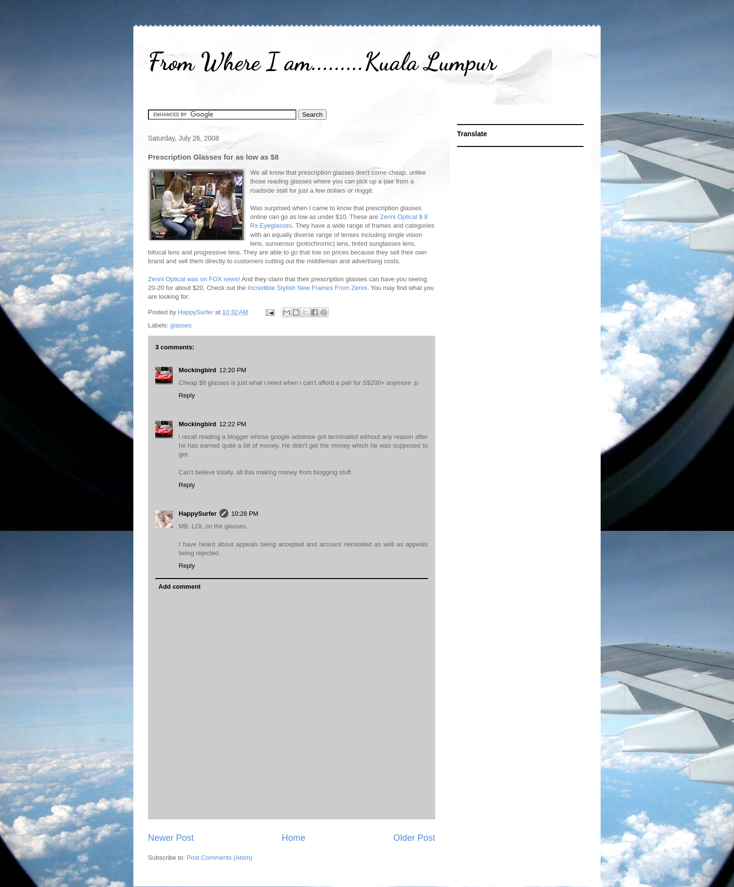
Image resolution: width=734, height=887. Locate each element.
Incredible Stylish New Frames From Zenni (307, 287)
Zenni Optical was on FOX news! (194, 279)
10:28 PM (244, 513)
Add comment (180, 586)
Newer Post (171, 838)
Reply (187, 395)
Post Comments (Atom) (220, 857)
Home (294, 838)
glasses (181, 325)
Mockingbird (197, 370)
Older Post (414, 838)
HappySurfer (198, 513)
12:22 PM (232, 424)
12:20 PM (232, 370)
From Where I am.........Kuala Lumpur (322, 61)
